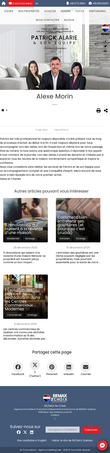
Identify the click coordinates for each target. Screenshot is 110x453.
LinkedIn (69, 374)
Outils (79, 11)
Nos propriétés (28, 11)
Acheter (50, 11)
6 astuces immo (20, 3)
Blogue (69, 20)
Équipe (8, 11)
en (36, 3)
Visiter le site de (72, 440)
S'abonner (91, 430)
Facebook (18, 374)
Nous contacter (47, 20)
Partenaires (97, 11)
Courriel (86, 374)
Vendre (66, 11)
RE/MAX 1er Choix (55, 406)
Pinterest (52, 374)
